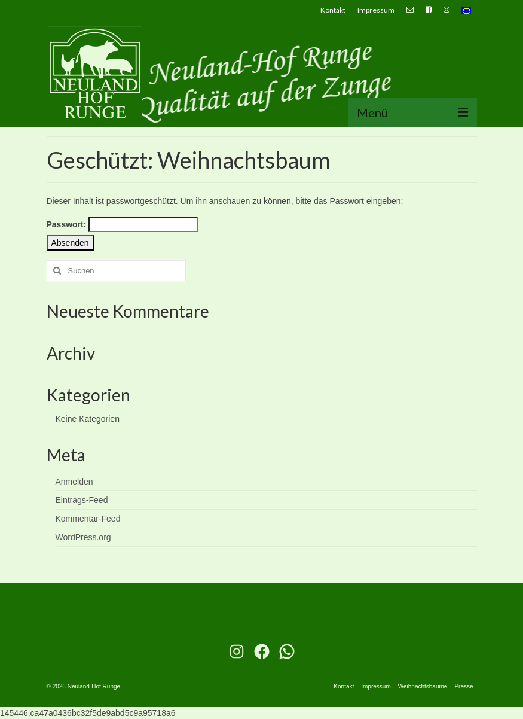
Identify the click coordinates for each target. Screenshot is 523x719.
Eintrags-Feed (82, 500)
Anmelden (74, 481)
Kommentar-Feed (88, 518)
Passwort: (122, 224)
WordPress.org (83, 537)
